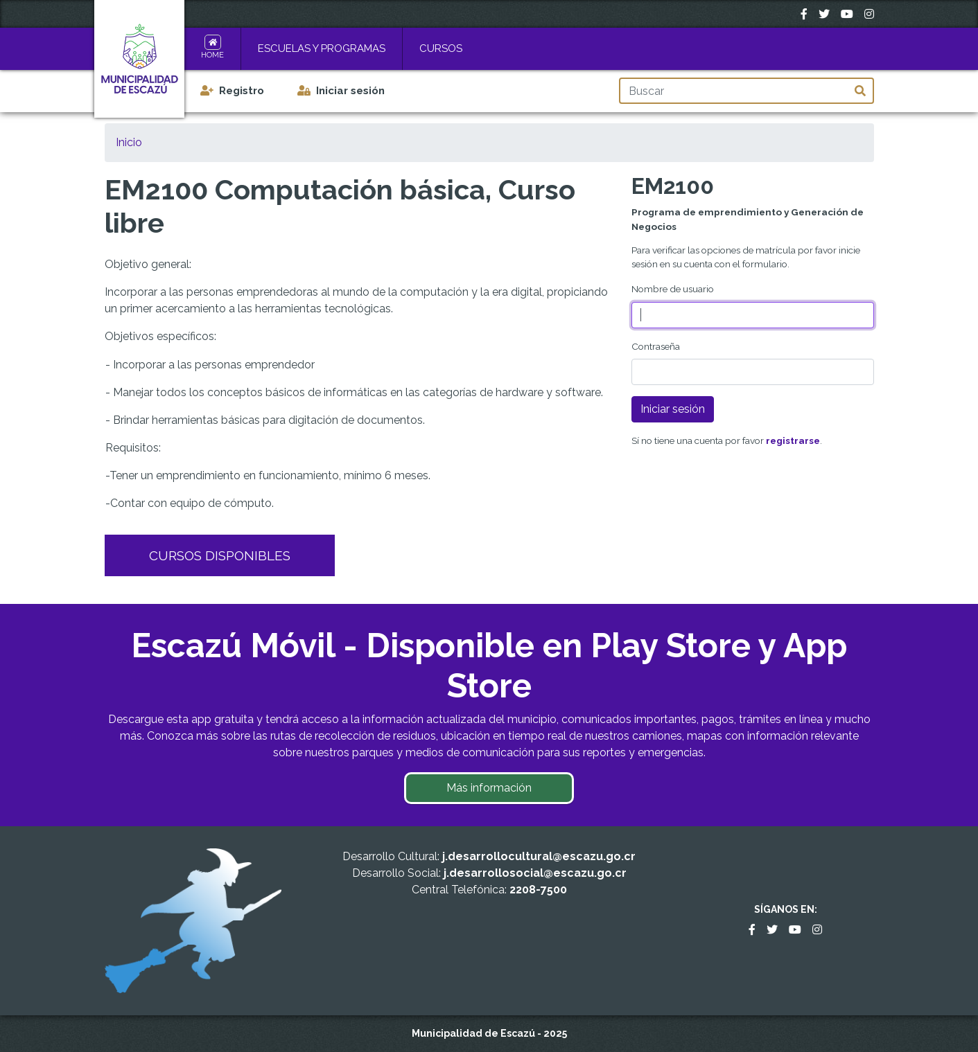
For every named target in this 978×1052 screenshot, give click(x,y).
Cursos (440, 48)
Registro (241, 90)
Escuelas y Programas (321, 48)
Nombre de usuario (672, 288)
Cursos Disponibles (219, 555)
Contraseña (655, 346)
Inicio (129, 142)
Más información (489, 787)
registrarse (793, 440)
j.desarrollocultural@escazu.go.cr (539, 856)
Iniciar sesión (350, 90)
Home (212, 55)
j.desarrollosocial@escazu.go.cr (535, 873)
